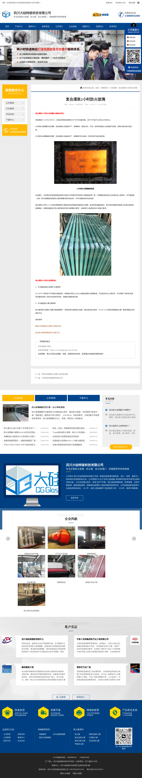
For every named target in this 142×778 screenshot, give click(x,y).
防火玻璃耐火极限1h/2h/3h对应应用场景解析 (22, 432)
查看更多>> (81, 697)
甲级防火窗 (79, 744)
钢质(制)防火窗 (95, 734)
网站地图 (132, 3)
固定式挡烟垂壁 (45, 737)
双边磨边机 (31, 582)
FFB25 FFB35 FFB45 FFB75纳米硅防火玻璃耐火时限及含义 (28, 445)
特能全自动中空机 (31, 554)
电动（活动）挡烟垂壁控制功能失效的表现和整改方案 (75, 428)
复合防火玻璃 (103, 310)
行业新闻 (10, 108)
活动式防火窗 (94, 741)
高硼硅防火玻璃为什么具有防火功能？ (20, 436)
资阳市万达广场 (84, 667)
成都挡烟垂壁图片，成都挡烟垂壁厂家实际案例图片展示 (27, 441)
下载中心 (10, 120)
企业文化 (21, 741)
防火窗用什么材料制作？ (119, 426)
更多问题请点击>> (121, 447)
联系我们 (113, 26)
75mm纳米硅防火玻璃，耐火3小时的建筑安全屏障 (73, 432)
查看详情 (74, 498)
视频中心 (86, 26)
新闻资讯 (46, 26)
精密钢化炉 (61, 582)
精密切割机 (91, 554)
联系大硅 (7, 741)
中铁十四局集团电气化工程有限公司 (93, 639)
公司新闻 (10, 103)
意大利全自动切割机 (31, 611)
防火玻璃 (49, 205)
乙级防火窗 (93, 737)
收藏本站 (109, 3)
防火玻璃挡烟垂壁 (60, 734)
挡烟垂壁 (42, 734)
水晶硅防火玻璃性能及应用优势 (65, 436)
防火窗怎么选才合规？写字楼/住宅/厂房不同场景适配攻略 (28, 428)
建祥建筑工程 (28, 667)
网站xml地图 (65, 773)
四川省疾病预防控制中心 (33, 639)
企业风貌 (72, 26)
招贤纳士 (100, 26)
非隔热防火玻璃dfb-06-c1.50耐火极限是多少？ (71, 441)
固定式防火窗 (80, 741)
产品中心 (18, 26)
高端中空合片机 (91, 582)
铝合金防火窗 (80, 737)
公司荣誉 (7, 734)
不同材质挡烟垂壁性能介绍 (52, 378)
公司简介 (59, 26)
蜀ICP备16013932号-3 (95, 769)
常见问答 (10, 114)
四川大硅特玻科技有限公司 (85, 465)
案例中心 (32, 26)
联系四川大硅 (121, 3)
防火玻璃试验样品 (48, 120)
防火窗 (77, 734)
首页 (7, 26)
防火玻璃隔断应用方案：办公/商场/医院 (48, 407)
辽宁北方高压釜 (61, 554)
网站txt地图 (77, 773)
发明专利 (21, 734)
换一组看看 (61, 697)
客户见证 (71, 627)
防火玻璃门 (39, 293)
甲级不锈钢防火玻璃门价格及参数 (55, 374)
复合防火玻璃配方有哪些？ (120, 410)
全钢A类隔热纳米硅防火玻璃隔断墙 (67, 445)
